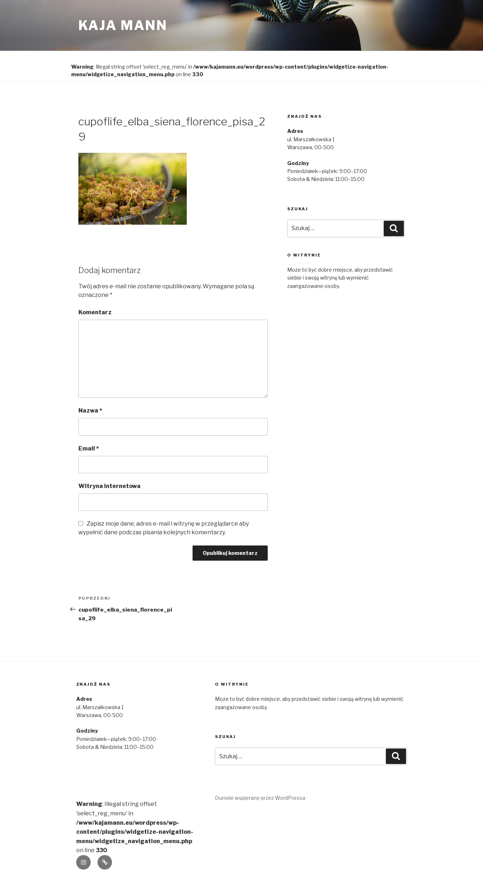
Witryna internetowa (109, 486)
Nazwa (90, 410)
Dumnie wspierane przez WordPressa (260, 798)
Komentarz (95, 312)
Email (88, 448)
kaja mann (123, 25)
